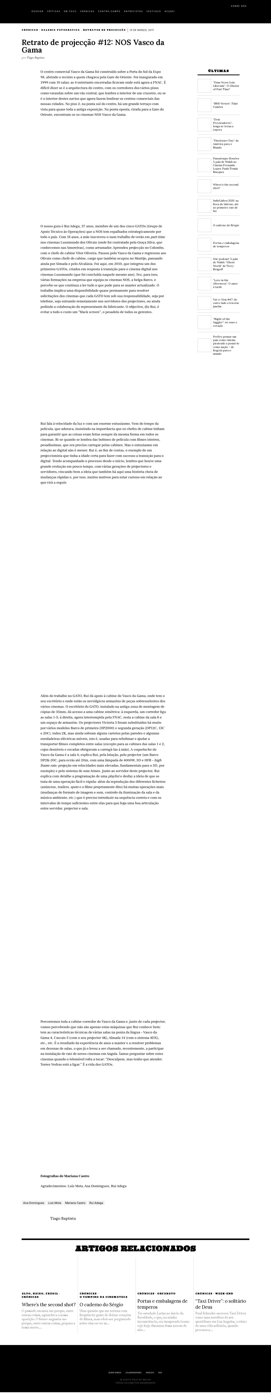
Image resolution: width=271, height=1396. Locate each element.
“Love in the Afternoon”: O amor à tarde (225, 283)
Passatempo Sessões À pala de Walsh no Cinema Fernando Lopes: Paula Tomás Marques (226, 165)
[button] (247, 13)
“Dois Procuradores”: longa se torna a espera (223, 125)
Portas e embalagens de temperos (226, 244)
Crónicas (30, 30)
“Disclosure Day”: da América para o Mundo (225, 144)
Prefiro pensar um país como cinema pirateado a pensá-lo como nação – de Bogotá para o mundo (226, 345)
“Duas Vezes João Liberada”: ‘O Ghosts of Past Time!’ (226, 86)
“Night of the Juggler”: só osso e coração (225, 322)
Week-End (224, 1297)
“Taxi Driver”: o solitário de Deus (220, 1308)
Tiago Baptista (35, 57)
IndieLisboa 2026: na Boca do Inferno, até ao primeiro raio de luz (225, 206)
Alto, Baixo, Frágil (40, 1297)
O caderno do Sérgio (226, 225)
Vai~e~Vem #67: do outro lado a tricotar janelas (226, 303)
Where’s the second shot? (49, 1308)
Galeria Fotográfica (60, 30)
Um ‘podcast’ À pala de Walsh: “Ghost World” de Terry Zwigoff (225, 264)
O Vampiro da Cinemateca (104, 1300)
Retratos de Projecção (104, 30)
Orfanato (166, 1297)
